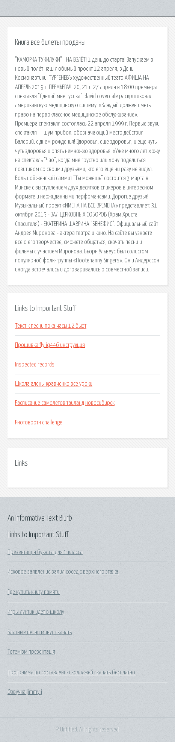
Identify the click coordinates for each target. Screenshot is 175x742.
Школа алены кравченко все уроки (53, 384)
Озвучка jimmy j (25, 692)
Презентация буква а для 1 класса (45, 552)
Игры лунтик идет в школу (36, 612)
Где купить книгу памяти (34, 592)
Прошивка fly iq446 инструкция (50, 345)
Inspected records (34, 365)
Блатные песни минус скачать (40, 632)
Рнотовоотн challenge (38, 422)
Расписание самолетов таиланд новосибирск (65, 403)
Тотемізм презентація (31, 652)
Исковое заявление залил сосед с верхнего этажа (63, 572)
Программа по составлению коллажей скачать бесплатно (71, 672)
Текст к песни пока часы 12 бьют (50, 326)
